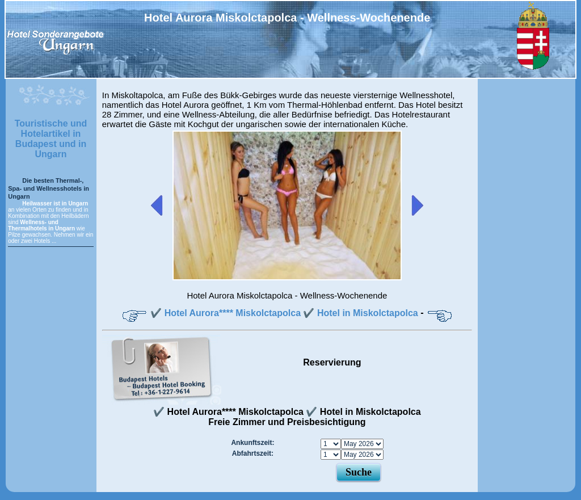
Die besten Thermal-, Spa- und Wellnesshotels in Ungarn (48, 188)
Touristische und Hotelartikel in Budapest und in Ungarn (51, 139)
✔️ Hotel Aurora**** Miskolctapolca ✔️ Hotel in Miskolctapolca (284, 313)
